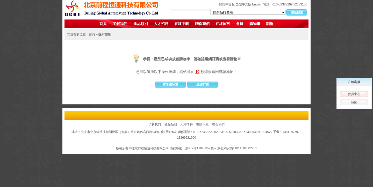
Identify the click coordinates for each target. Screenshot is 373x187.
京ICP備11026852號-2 (200, 148)
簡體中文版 (227, 4)
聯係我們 (202, 24)
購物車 (254, 24)
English (257, 4)
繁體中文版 (243, 4)
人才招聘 (161, 24)
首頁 (103, 24)
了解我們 (120, 24)
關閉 (354, 102)
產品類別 (140, 24)
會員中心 (354, 94)
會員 (239, 24)
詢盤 (270, 24)
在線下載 (181, 24)
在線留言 (223, 24)
